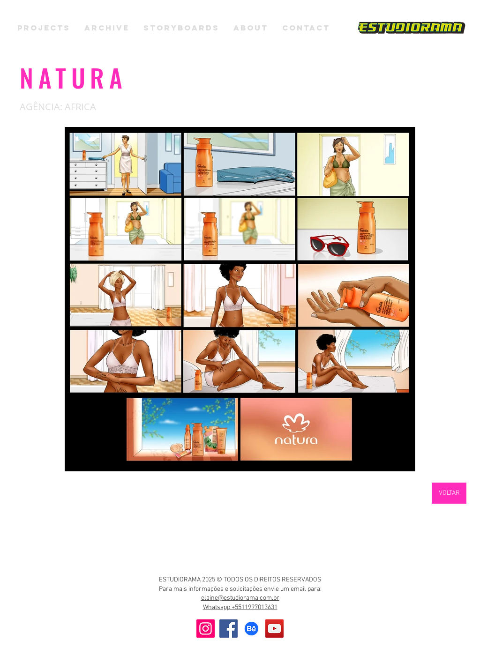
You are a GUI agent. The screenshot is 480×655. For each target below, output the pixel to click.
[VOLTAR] (449, 493)
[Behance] (251, 628)
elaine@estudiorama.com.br (240, 598)
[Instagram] (205, 628)
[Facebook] (228, 628)
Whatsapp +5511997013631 (240, 607)
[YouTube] (274, 628)
